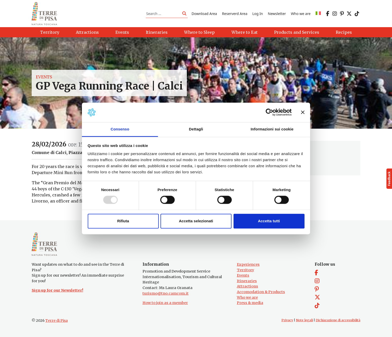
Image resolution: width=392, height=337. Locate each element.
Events (44, 77)
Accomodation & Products (261, 292)
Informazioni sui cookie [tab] (272, 129)
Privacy (287, 320)
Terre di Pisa (56, 320)
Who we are (301, 13)
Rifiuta (123, 221)
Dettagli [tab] (196, 129)
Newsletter (277, 13)
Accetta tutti (269, 221)
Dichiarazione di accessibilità (338, 320)
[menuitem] (318, 13)
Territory (245, 270)
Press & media (250, 302)
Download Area (204, 13)
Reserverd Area (234, 13)
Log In (257, 13)
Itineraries (247, 281)
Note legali (304, 320)
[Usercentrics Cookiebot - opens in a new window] (269, 112)
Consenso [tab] (120, 129)
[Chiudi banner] (303, 112)
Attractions (247, 286)
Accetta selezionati (196, 221)
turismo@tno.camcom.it (165, 293)
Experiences (248, 264)
